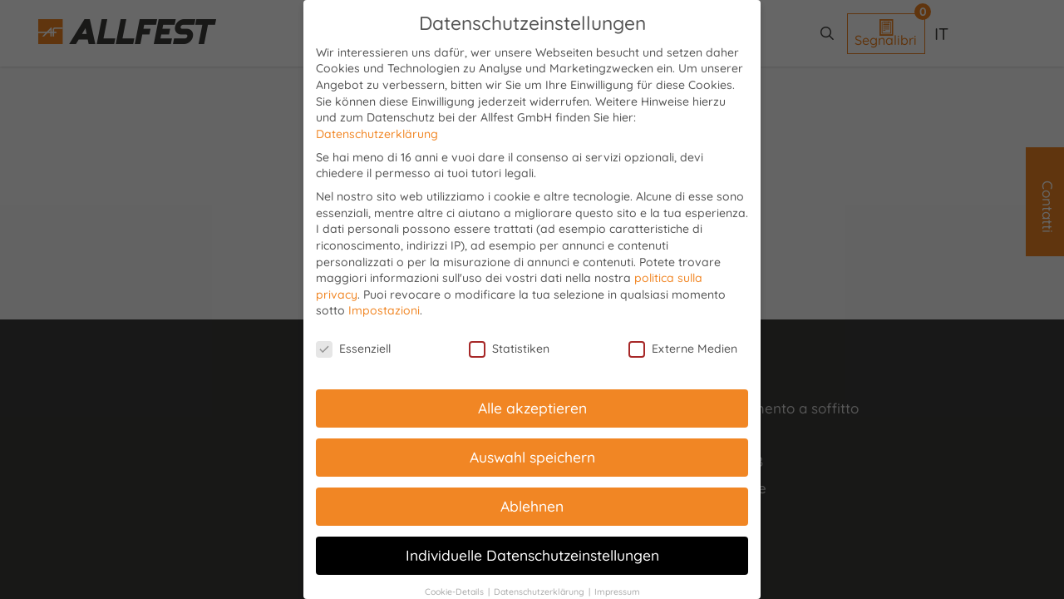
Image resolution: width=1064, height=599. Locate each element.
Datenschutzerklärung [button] (540, 591)
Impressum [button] (617, 591)
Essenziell (353, 349)
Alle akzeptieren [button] (532, 408)
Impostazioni (384, 310)
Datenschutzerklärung (377, 133)
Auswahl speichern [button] (532, 457)
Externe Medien (682, 349)
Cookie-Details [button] (455, 591)
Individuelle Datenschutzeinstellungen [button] (532, 555)
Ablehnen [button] (532, 506)
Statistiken (509, 349)
